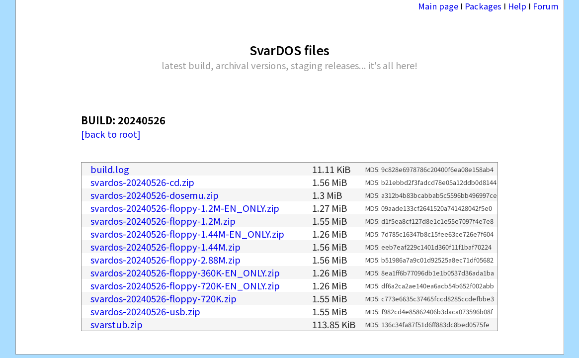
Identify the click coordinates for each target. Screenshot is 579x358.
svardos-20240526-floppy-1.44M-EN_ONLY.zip (187, 233)
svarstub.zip (116, 324)
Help (517, 6)
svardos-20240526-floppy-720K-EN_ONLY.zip (185, 285)
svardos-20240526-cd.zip (142, 182)
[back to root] (111, 133)
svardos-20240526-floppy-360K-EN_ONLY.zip (185, 272)
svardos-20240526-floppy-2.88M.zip (165, 259)
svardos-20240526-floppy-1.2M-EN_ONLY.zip (184, 207)
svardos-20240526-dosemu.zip (154, 194)
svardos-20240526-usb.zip (145, 311)
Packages (483, 6)
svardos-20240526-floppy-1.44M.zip (165, 246)
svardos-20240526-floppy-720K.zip (163, 298)
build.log (109, 169)
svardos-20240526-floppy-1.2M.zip (163, 220)
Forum (546, 6)
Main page (438, 6)
